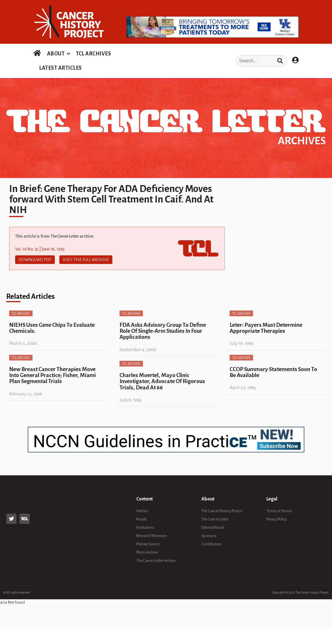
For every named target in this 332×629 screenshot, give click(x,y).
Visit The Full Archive (86, 259)
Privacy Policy (276, 519)
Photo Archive (147, 552)
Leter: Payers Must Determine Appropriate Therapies (266, 328)
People (141, 519)
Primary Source (148, 544)
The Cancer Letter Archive (156, 561)
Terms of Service (279, 511)
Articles (142, 511)
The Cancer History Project (221, 511)
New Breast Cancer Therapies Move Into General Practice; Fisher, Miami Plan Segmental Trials (52, 375)
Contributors (211, 544)
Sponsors (208, 536)
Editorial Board (212, 528)
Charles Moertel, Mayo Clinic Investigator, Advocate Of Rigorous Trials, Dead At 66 (162, 381)
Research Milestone (151, 536)
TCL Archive (21, 313)
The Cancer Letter (214, 519)
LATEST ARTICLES (60, 68)
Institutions (145, 528)
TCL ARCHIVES (93, 54)
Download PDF (35, 259)
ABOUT (56, 54)
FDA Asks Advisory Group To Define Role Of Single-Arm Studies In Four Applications (163, 331)
